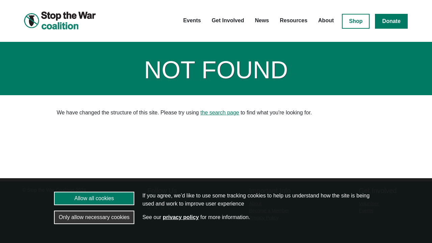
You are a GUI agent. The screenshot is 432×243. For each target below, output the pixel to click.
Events (192, 20)
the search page (219, 112)
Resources (293, 20)
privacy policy (181, 217)
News (262, 20)
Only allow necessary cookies (94, 217)
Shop (355, 21)
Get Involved (228, 20)
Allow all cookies (94, 198)
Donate (391, 21)
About (326, 20)
